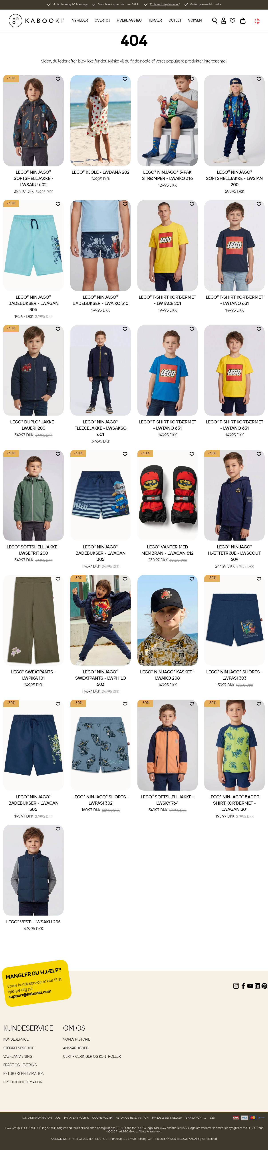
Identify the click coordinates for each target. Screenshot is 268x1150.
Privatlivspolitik (76, 1117)
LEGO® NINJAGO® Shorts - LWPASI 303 (234, 679)
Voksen (195, 20)
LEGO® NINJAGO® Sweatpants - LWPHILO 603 (100, 682)
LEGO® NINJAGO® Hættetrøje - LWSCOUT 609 (234, 557)
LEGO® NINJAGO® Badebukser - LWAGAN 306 (33, 307)
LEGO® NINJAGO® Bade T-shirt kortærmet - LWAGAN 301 (234, 807)
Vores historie (76, 1039)
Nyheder (80, 20)
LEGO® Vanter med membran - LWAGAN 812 (167, 554)
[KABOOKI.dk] (36, 20)
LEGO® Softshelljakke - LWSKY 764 (167, 804)
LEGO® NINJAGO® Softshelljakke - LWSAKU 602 (33, 182)
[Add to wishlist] (58, 79)
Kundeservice (16, 1039)
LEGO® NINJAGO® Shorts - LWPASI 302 (100, 804)
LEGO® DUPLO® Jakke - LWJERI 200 (33, 429)
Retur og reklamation (23, 1074)
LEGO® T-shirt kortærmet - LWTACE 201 (167, 304)
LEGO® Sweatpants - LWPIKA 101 (33, 679)
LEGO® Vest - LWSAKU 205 (33, 926)
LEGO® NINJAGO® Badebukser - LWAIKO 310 (100, 304)
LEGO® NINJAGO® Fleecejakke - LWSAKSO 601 (100, 432)
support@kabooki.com (30, 994)
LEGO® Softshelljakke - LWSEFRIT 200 (33, 554)
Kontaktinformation (37, 1117)
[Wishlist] (232, 21)
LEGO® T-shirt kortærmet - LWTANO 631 (234, 304)
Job (58, 1117)
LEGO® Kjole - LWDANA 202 (100, 176)
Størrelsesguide (18, 1048)
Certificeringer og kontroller (92, 1057)
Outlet (175, 20)
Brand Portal (196, 1117)
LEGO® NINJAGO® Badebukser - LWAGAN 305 (100, 557)
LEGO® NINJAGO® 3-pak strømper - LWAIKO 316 (167, 179)
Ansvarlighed (76, 1048)
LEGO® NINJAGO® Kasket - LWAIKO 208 (167, 679)
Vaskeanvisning (17, 1057)
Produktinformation (23, 1082)
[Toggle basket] (243, 20)
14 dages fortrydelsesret (164, 4)
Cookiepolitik (102, 1117)
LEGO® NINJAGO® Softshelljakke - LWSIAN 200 (234, 182)
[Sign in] (223, 21)
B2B (212, 1117)
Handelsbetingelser (167, 1117)
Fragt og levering (20, 1065)
